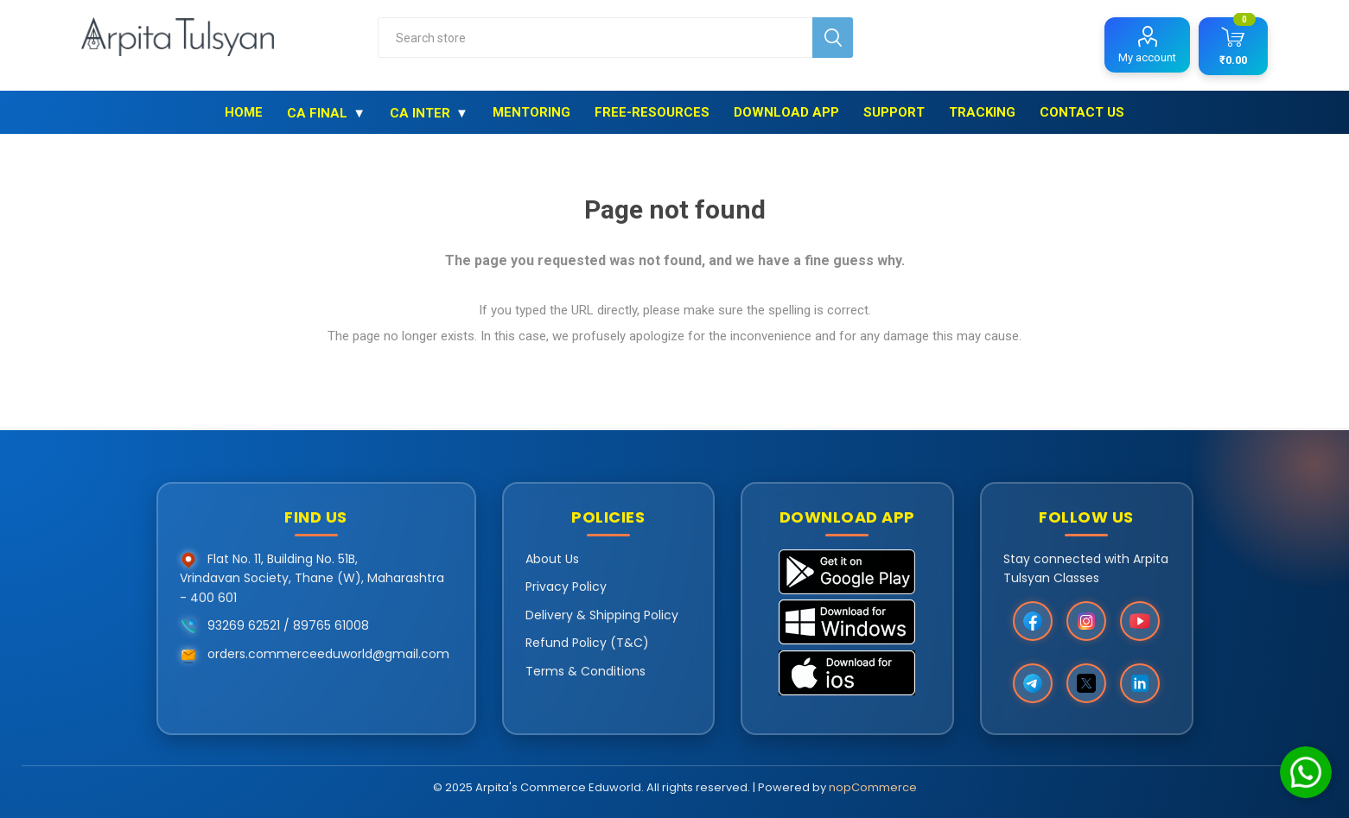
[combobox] (594, 37)
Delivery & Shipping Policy (601, 615)
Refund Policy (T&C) (587, 642)
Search (832, 37)
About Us (552, 559)
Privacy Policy (566, 586)
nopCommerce (873, 787)
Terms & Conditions (585, 671)
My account (1147, 57)
